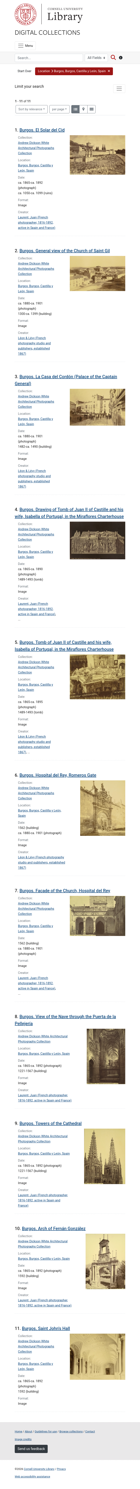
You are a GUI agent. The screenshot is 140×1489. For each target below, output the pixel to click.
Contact (90, 1431)
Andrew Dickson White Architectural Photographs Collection (36, 148)
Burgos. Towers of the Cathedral (51, 1123)
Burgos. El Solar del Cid (42, 130)
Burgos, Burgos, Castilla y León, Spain (44, 1054)
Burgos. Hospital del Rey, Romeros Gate (58, 775)
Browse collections (71, 1431)
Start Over (24, 71)
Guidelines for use (46, 1431)
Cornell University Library (39, 1469)
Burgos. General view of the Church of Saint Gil (65, 250)
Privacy (61, 1469)
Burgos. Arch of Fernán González (54, 1228)
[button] (74, 71)
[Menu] (25, 45)
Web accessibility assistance (32, 1476)
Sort (30, 109)
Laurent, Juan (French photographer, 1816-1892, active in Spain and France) (36, 223)
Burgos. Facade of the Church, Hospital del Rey (65, 890)
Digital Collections (47, 32)
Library (64, 14)
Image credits (23, 1439)
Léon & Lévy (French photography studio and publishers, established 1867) (41, 863)
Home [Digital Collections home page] (18, 1431)
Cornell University (25, 14)
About (28, 1431)
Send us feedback (31, 1449)
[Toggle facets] (119, 88)
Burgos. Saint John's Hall (46, 1328)
